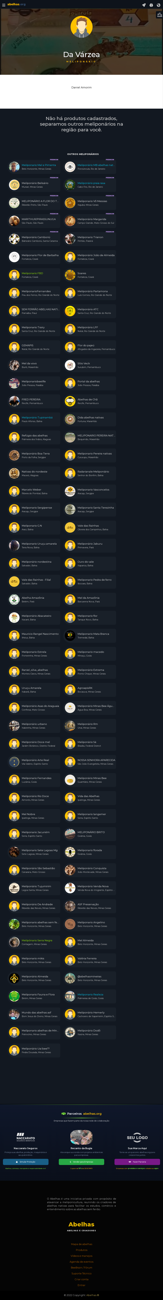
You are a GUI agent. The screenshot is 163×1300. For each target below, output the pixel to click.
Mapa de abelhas (81, 1244)
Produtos (81, 1250)
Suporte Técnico (82, 1273)
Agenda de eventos (81, 1261)
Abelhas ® (92, 1295)
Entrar (81, 1285)
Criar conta (81, 1279)
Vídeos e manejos (81, 1256)
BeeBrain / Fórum (81, 1267)
